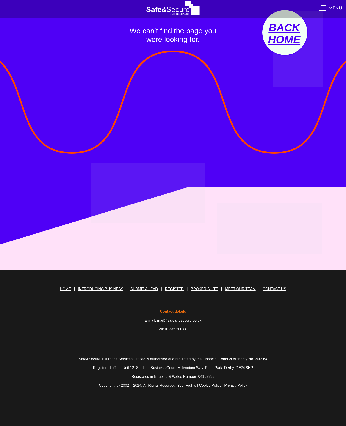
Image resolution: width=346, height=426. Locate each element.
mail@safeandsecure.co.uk (179, 320)
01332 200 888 (177, 329)
